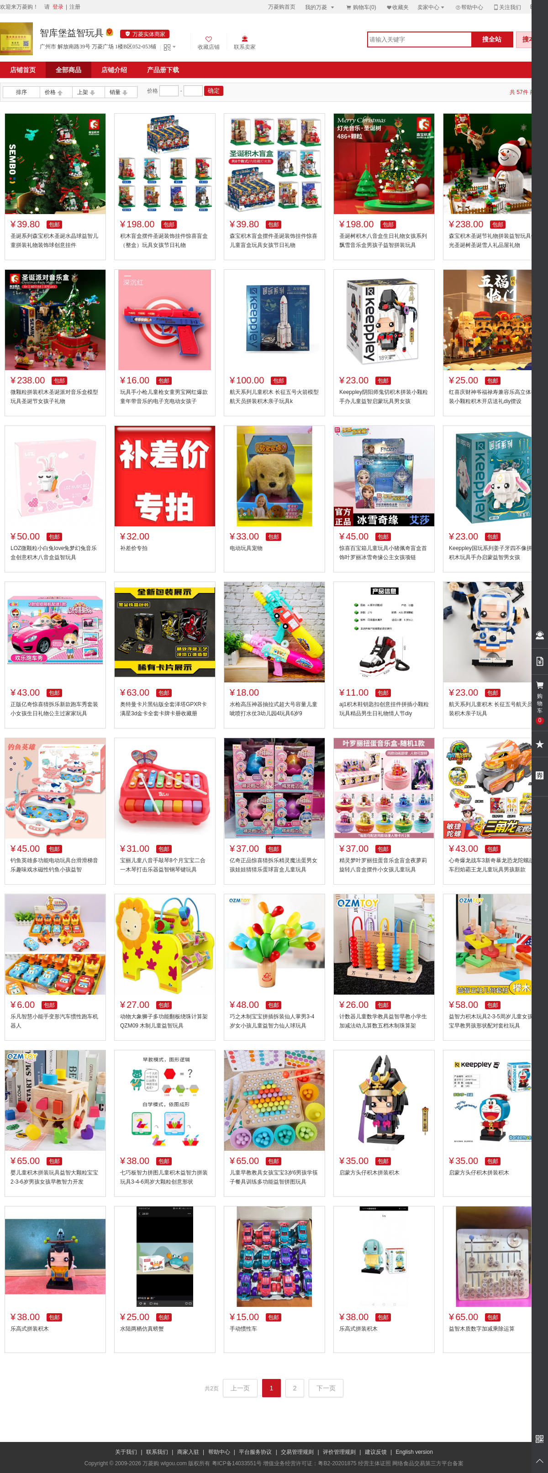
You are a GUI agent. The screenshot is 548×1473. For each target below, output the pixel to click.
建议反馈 (376, 1452)
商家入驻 (188, 1452)
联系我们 (157, 1452)
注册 (74, 7)
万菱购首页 (281, 7)
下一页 (326, 1388)
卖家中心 (431, 7)
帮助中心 (469, 7)
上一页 (240, 1388)
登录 (58, 7)
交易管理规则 (297, 1452)
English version (414, 1452)
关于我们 (126, 1452)
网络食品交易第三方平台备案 (428, 1463)
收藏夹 (397, 7)
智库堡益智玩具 (72, 33)
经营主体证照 (374, 1463)
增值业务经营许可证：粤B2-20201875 (309, 1463)
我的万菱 (320, 7)
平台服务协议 (255, 1452)
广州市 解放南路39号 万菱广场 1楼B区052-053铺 (98, 46)
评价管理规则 (339, 1452)
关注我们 (507, 7)
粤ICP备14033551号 (237, 1463)
